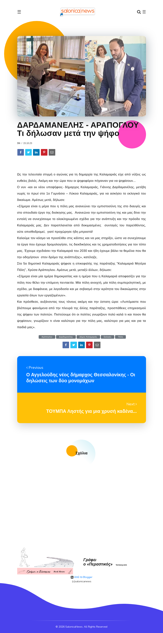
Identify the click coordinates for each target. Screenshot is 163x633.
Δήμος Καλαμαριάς (88, 337)
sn (18, 143)
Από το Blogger (82, 577)
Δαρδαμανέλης (66, 337)
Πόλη (120, 337)
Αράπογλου (47, 337)
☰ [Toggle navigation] (19, 12)
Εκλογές (107, 337)
